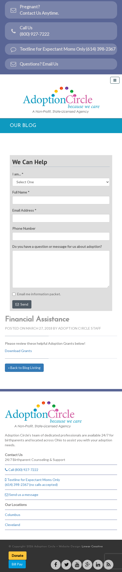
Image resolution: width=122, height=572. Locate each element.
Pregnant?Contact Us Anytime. (34, 10)
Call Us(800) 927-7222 (29, 31)
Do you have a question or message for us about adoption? (57, 246)
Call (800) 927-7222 (21, 470)
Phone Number (23, 228)
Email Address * (24, 210)
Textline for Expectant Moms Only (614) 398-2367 (62, 49)
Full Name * (20, 192)
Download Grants (18, 351)
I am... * (17, 174)
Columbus (12, 515)
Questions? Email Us (34, 64)
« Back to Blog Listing (24, 368)
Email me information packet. (36, 294)
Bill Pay (17, 564)
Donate (17, 555)
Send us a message (21, 494)
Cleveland (12, 525)
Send (21, 304)
